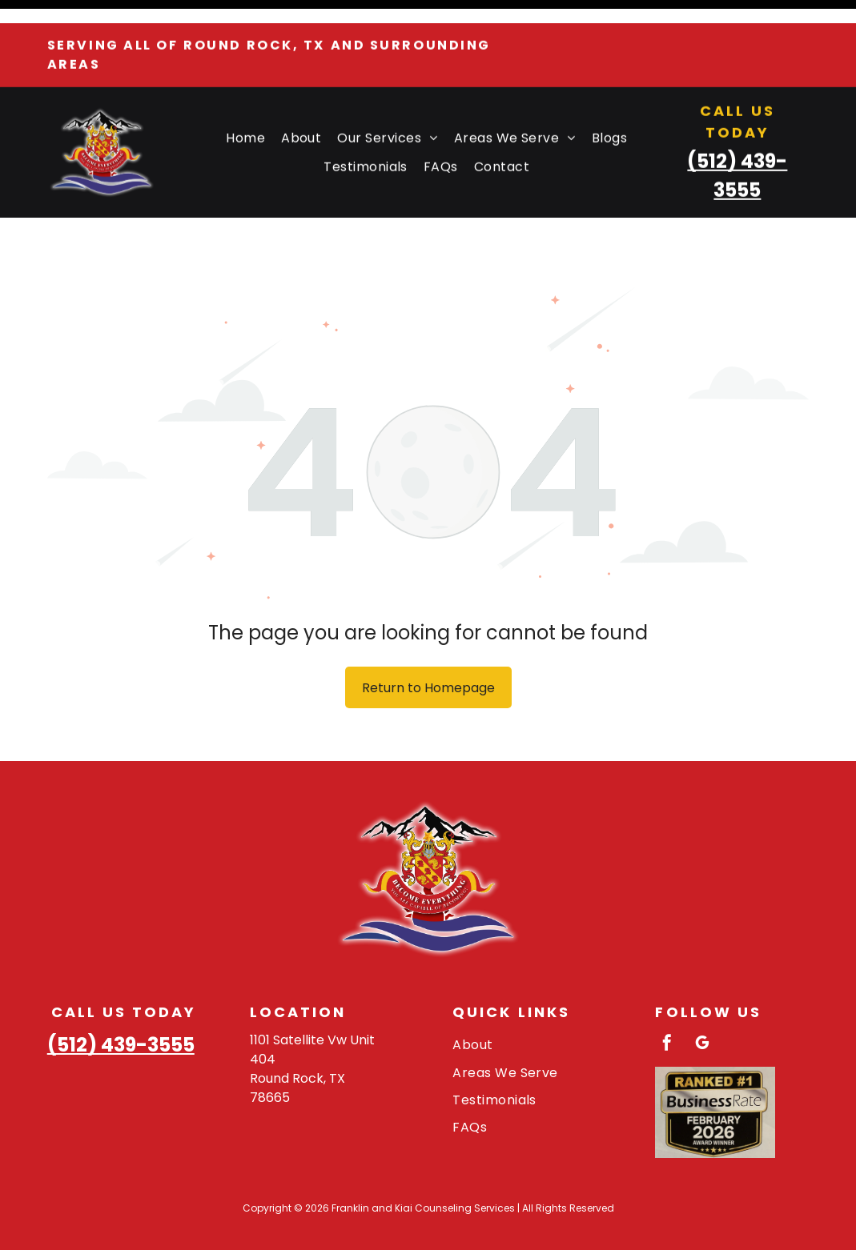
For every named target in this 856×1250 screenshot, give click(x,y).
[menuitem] (245, 115)
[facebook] (667, 1005)
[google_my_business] (702, 1005)
